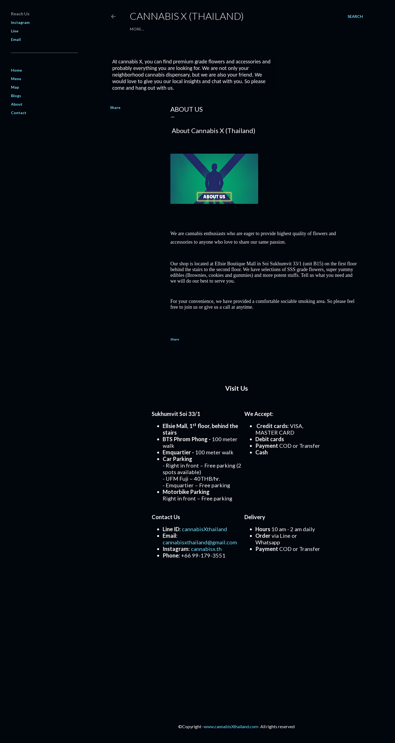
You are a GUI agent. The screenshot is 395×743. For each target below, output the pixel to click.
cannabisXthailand (204, 529)
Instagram (20, 22)
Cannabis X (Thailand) (187, 16)
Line (14, 31)
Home (136, 29)
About (228, 29)
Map (213, 29)
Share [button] (115, 107)
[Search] (355, 16)
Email (16, 39)
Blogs (16, 95)
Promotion (171, 29)
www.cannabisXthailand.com (231, 726)
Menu (150, 29)
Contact (196, 29)
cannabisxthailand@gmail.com (200, 542)
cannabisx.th (206, 548)
